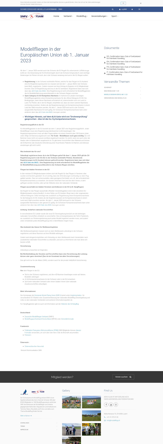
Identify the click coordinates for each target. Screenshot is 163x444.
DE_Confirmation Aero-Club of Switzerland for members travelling (123, 57)
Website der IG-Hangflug (70, 304)
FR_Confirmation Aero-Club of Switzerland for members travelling (123, 68)
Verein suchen (123, 376)
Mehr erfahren (26, 416)
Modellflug (81, 16)
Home (56, 16)
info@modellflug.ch (112, 420)
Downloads (24, 423)
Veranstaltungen (98, 16)
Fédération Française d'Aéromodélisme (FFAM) (42, 330)
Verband (67, 16)
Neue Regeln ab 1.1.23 (111, 91)
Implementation (76, 295)
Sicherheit (108, 87)
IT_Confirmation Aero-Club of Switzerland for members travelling (124, 73)
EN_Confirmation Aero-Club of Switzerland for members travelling (123, 62)
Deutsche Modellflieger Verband (36, 317)
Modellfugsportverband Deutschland (38, 319)
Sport (114, 16)
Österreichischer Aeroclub (34, 346)
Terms (22, 426)
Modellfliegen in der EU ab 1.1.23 (115, 94)
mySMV (123, 9)
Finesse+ (28, 335)
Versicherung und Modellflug (115, 98)
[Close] (141, 3)
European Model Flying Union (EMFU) (48, 295)
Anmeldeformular (67, 319)
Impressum (24, 429)
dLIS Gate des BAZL (39, 91)
